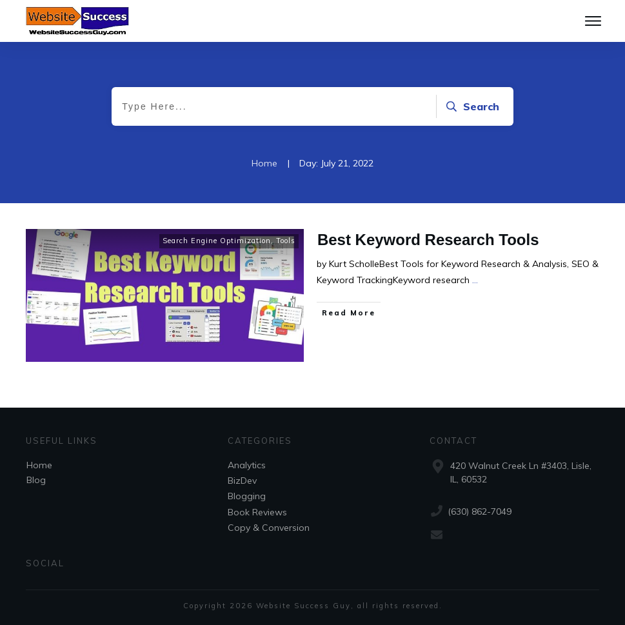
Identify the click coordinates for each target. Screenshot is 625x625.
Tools (285, 240)
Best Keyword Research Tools (428, 239)
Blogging (247, 496)
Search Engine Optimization (217, 240)
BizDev (242, 480)
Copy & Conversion (269, 527)
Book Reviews (257, 512)
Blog (36, 480)
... (475, 280)
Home (39, 465)
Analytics (247, 465)
